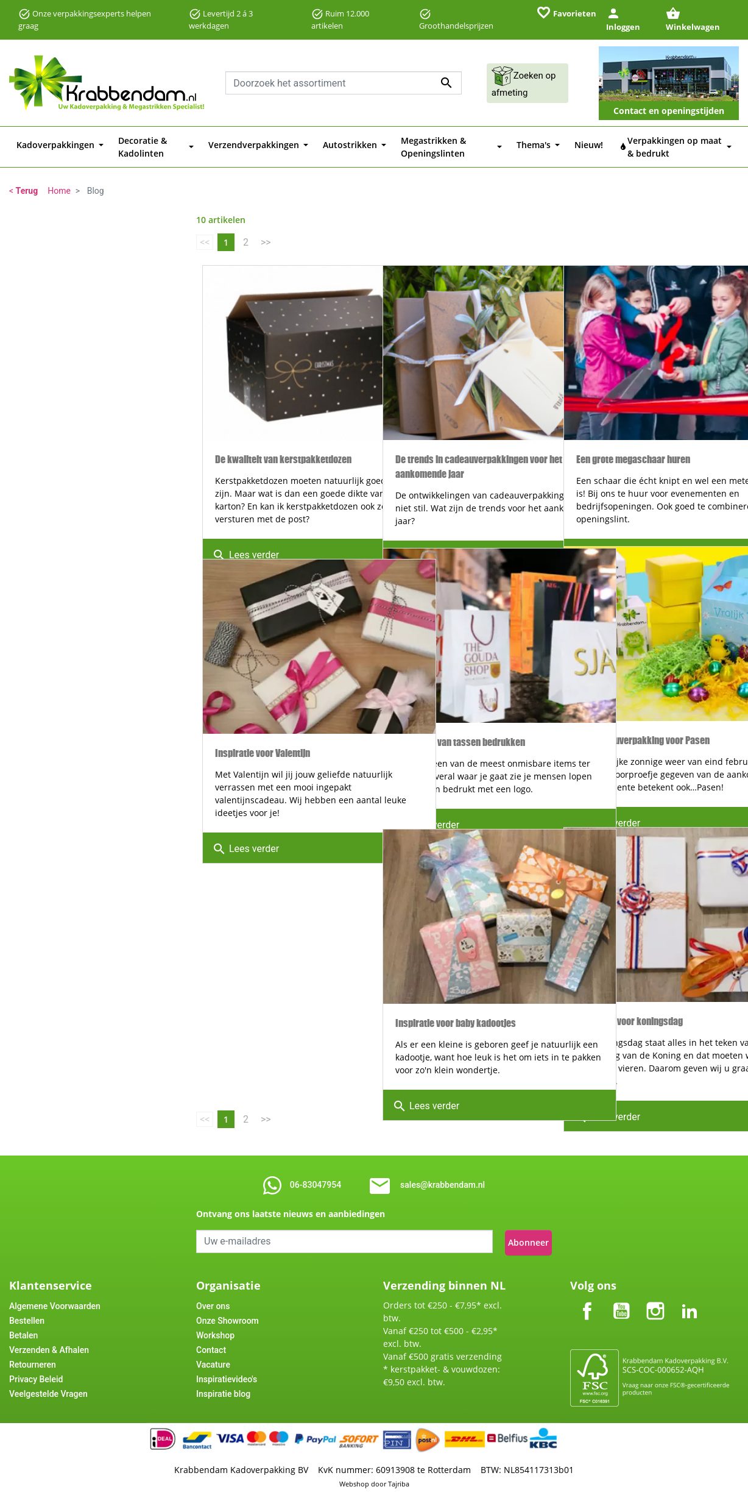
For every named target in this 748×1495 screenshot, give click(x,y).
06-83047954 (315, 1185)
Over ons (213, 1304)
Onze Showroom (227, 1318)
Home (59, 191)
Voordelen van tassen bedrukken (460, 693)
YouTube (621, 1298)
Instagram (655, 1298)
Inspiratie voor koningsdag (629, 972)
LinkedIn (689, 1298)
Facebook (587, 1298)
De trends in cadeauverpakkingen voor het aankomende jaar (461, 418)
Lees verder (245, 532)
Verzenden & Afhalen (49, 1347)
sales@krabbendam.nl (442, 1185)
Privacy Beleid (36, 1377)
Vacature (213, 1362)
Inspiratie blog (223, 1391)
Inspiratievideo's (226, 1377)
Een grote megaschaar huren (633, 410)
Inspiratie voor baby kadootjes (455, 974)
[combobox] (343, 82)
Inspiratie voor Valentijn (262, 704)
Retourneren (32, 1362)
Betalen (23, 1333)
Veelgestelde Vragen (48, 1391)
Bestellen (26, 1318)
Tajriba (398, 1481)
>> (266, 242)
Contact (211, 1347)
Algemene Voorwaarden (55, 1304)
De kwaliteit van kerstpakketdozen (283, 410)
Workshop (215, 1333)
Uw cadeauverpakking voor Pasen (643, 691)
